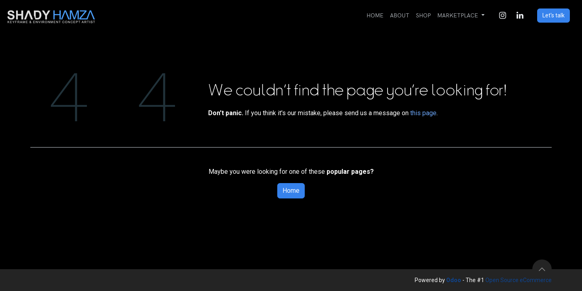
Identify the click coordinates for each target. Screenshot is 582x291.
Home (291, 190)
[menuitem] (375, 15)
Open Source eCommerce (518, 280)
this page (423, 113)
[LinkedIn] (520, 15)
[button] (542, 269)
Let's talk (553, 15)
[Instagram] (502, 15)
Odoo (454, 280)
